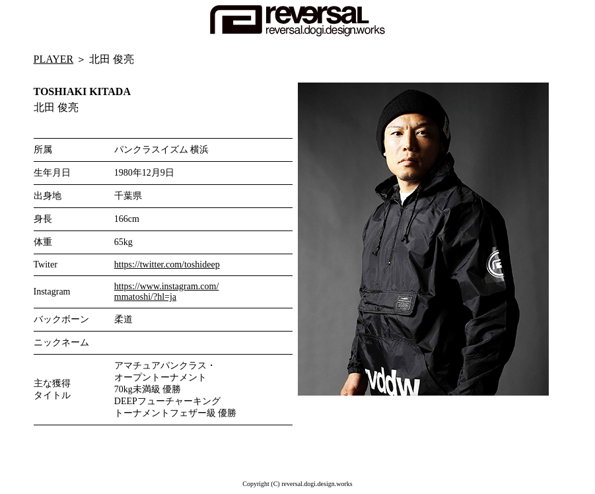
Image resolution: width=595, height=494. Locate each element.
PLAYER (54, 59)
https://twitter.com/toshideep (167, 264)
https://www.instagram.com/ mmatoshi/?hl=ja (166, 291)
